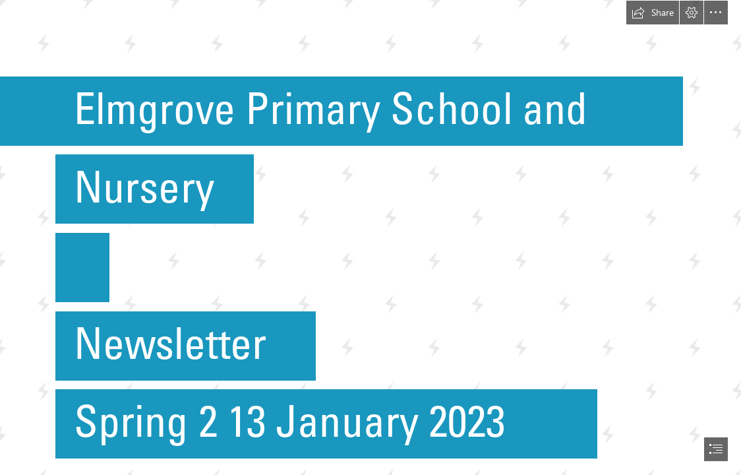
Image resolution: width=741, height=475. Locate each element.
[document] (370, 237)
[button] (652, 12)
